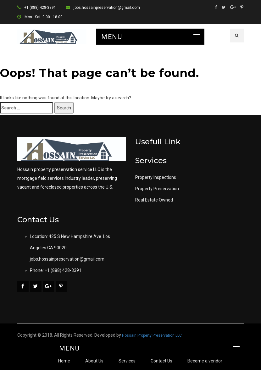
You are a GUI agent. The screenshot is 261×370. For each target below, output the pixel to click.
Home (64, 360)
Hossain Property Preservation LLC (152, 335)
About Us (94, 360)
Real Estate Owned (154, 199)
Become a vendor (204, 360)
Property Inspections (155, 177)
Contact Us (161, 360)
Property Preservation (157, 188)
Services (127, 360)
